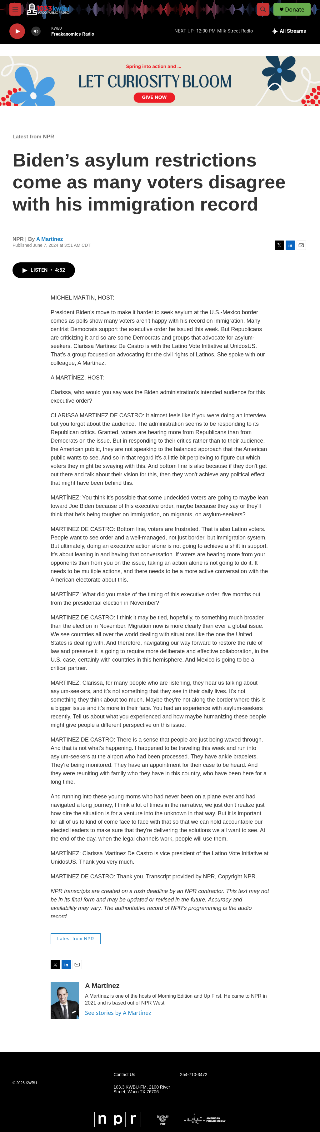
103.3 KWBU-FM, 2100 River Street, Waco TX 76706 (141, 1090)
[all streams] (289, 31)
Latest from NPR (33, 137)
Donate (294, 9)
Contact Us (124, 1074)
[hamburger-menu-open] (15, 9)
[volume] (36, 31)
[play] (17, 31)
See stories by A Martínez (118, 1012)
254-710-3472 (193, 1074)
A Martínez (49, 239)
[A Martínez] (65, 1000)
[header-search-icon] (263, 9)
